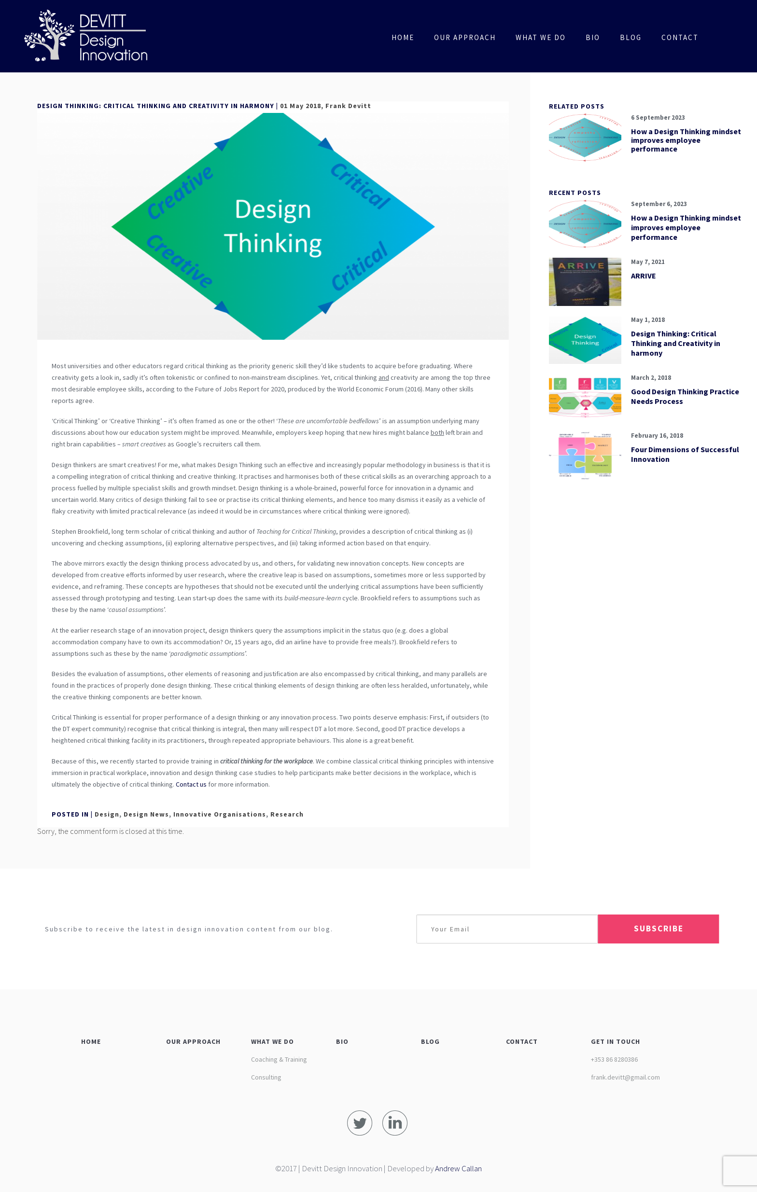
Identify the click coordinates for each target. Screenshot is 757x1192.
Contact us (191, 784)
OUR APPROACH (193, 1041)
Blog (631, 37)
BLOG (430, 1041)
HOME (91, 1041)
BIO (342, 1041)
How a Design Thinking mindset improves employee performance (686, 140)
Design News (146, 814)
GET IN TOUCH (615, 1041)
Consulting (266, 1077)
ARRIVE (643, 275)
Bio (593, 37)
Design (107, 814)
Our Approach (465, 37)
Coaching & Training (279, 1059)
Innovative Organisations (219, 814)
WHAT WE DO (272, 1041)
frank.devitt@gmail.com (625, 1077)
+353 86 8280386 (614, 1059)
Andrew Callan (458, 1168)
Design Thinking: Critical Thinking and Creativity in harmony (675, 343)
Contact (680, 37)
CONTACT (522, 1041)
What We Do (541, 37)
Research (287, 814)
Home (403, 37)
